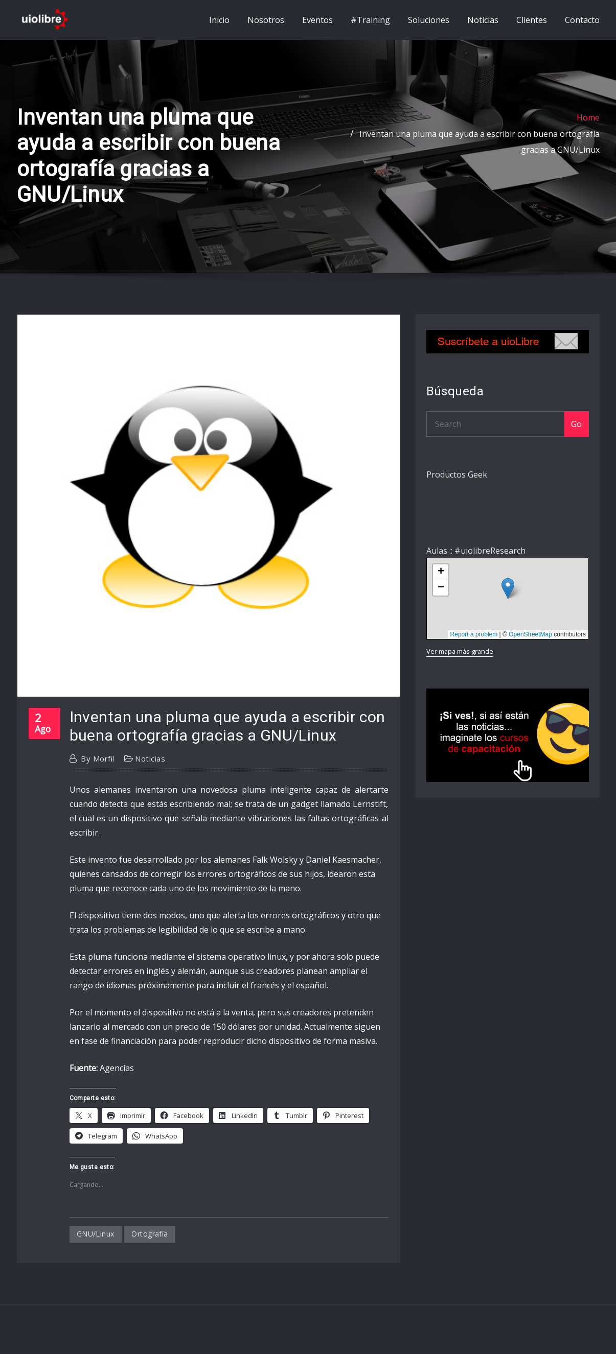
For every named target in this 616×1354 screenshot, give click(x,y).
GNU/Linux (96, 1243)
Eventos (317, 24)
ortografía (149, 1243)
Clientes (531, 24)
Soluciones (428, 24)
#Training (370, 24)
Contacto (582, 24)
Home (588, 127)
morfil (97, 768)
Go (576, 433)
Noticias (482, 24)
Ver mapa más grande (459, 660)
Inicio (219, 24)
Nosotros (265, 24)
